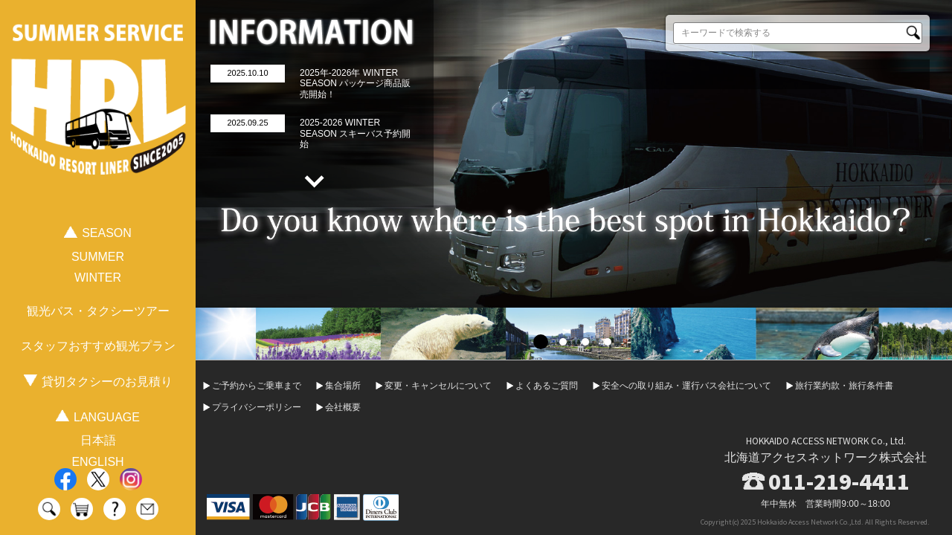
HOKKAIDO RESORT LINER (98, 117)
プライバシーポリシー (256, 407)
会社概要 (343, 407)
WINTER (97, 277)
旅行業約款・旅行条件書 (844, 385)
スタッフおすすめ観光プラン (98, 346)
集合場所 (343, 385)
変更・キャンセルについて (438, 385)
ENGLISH (97, 461)
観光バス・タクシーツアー (98, 311)
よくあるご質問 (546, 385)
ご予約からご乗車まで (256, 385)
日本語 (98, 440)
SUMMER (97, 256)
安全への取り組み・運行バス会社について (686, 385)
